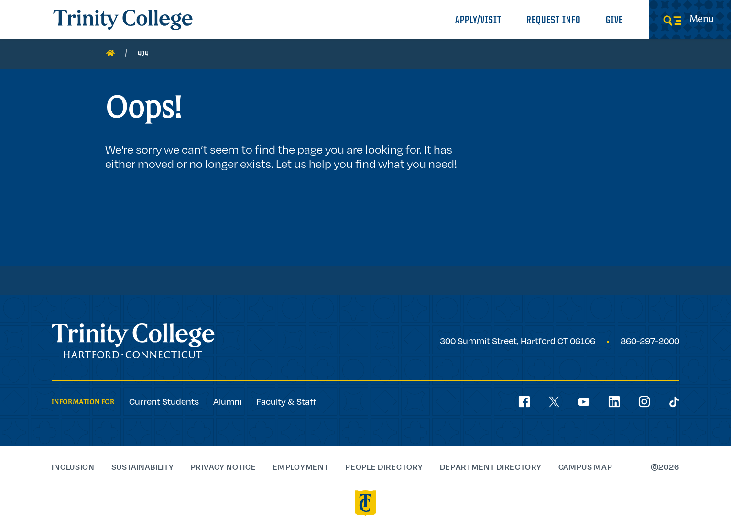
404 (143, 54)
